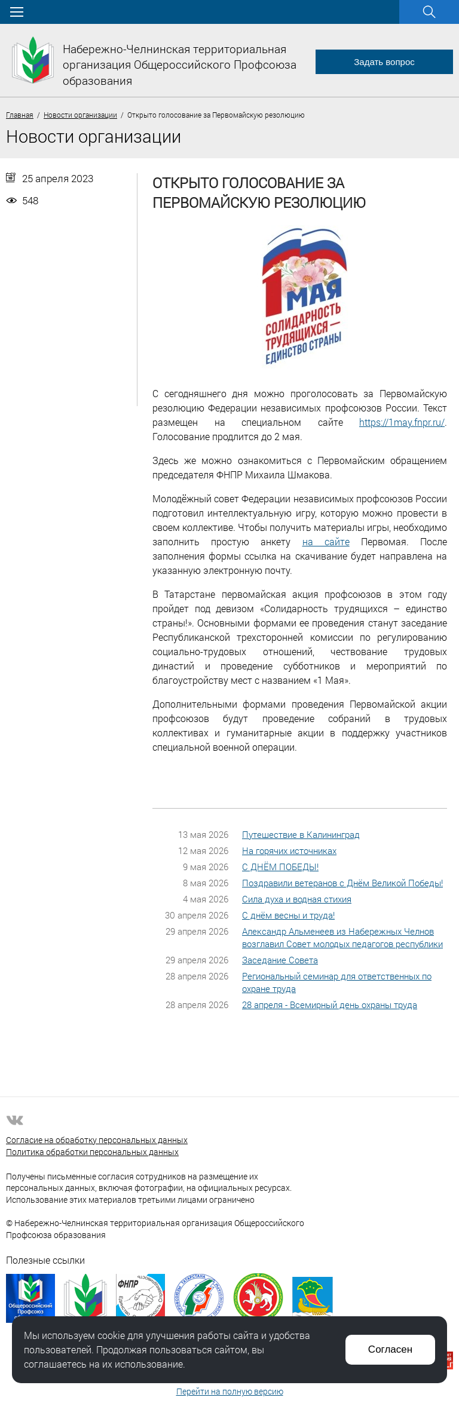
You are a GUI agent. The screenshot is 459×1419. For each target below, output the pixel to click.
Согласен (390, 1349)
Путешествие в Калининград (301, 834)
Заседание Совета (280, 960)
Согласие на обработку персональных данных (97, 1139)
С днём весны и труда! (288, 915)
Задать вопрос (384, 62)
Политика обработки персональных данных (92, 1151)
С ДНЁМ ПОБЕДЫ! (280, 867)
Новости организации (80, 114)
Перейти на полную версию (229, 1391)
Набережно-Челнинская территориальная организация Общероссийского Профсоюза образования (179, 64)
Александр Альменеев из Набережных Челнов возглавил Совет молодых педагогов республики (342, 937)
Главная (19, 114)
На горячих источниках (289, 850)
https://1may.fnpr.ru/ (402, 422)
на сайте (326, 541)
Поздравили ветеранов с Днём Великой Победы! (342, 883)
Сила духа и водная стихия (296, 899)
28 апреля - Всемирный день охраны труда (329, 1004)
